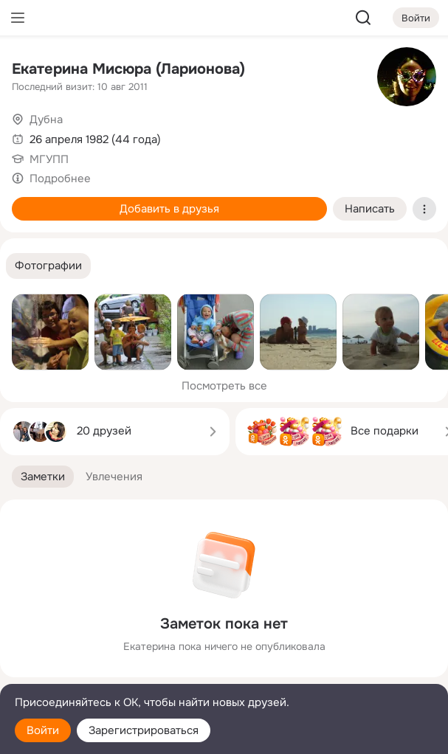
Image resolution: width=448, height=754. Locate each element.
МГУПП (49, 159)
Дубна (46, 119)
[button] (48, 266)
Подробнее (60, 178)
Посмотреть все (224, 385)
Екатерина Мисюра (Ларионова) (128, 69)
